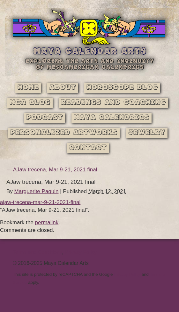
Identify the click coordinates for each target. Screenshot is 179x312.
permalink (47, 222)
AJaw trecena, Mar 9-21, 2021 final (51, 170)
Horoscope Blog (122, 88)
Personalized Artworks (63, 133)
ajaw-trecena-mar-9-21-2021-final (40, 202)
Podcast (44, 118)
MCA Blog (30, 103)
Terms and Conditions (37, 252)
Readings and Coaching (113, 103)
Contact (88, 148)
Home (28, 88)
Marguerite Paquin (36, 191)
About (62, 88)
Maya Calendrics (111, 118)
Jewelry (146, 133)
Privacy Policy (81, 252)
